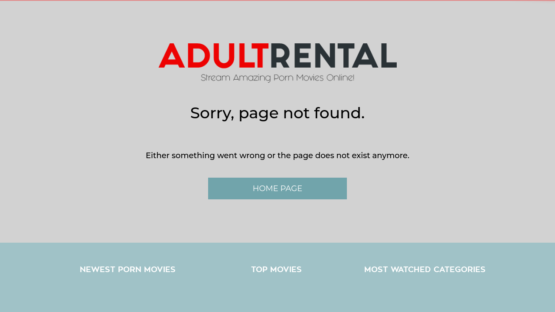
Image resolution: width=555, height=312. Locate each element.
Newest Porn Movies (128, 269)
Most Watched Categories (425, 269)
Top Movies (276, 269)
